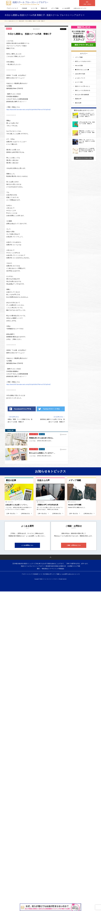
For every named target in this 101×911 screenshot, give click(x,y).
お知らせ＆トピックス (80, 8)
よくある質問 (66, 8)
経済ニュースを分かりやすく (83, 61)
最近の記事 (8, 28)
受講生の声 (44, 8)
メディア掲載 (54, 8)
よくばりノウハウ (80, 78)
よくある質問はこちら (27, 545)
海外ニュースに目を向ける (82, 90)
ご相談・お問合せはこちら (74, 545)
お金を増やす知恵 (34, 434)
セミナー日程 (79, 82)
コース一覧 (34, 8)
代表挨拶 (24, 8)
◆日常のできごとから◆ (82, 69)
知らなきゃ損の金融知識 (82, 94)
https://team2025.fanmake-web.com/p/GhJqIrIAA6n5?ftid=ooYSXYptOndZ (28, 109)
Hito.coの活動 (79, 65)
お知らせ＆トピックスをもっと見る (84, 158)
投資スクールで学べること (83, 86)
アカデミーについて (12, 8)
